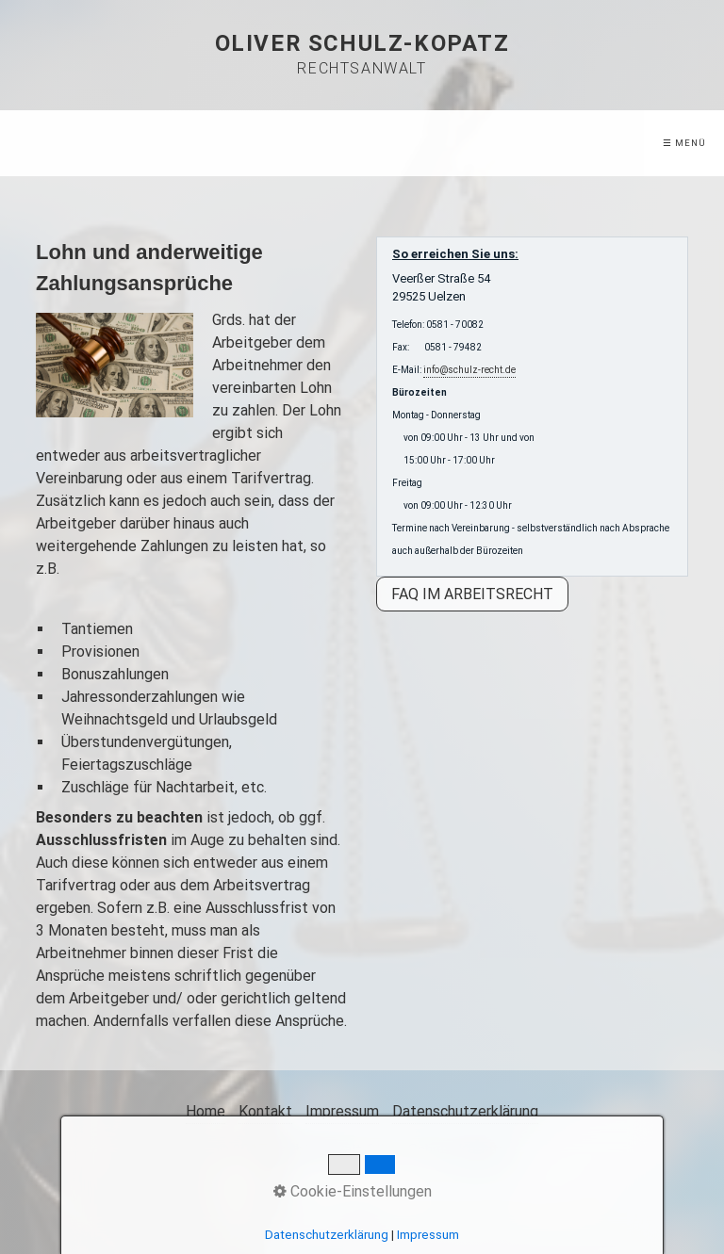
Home (205, 1111)
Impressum (342, 1111)
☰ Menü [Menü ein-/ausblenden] (684, 143)
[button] (472, 594)
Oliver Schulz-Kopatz (362, 43)
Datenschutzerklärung (465, 1111)
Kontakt (265, 1111)
